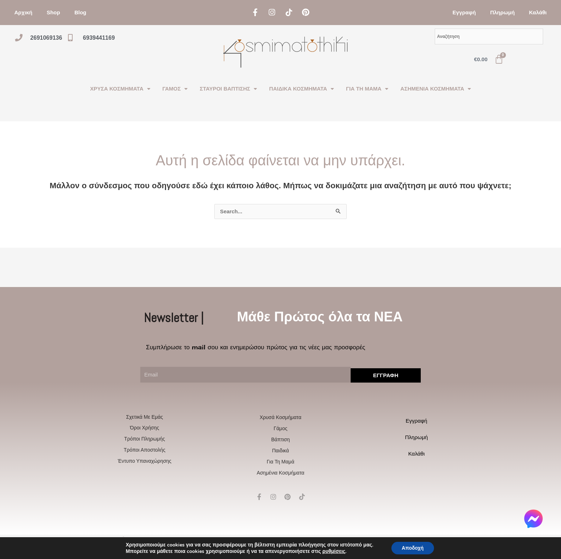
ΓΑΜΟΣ (174, 89)
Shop (53, 12)
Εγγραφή (464, 12)
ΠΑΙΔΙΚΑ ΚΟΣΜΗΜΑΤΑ (301, 89)
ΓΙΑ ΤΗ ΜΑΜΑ (367, 89)
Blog (80, 12)
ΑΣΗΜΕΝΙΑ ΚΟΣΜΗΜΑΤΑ (435, 89)
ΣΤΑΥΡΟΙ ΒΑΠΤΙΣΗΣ (228, 89)
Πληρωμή (502, 12)
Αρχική (23, 12)
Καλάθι (538, 12)
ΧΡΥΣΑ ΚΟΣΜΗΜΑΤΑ (120, 89)
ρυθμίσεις (333, 551)
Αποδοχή (412, 547)
